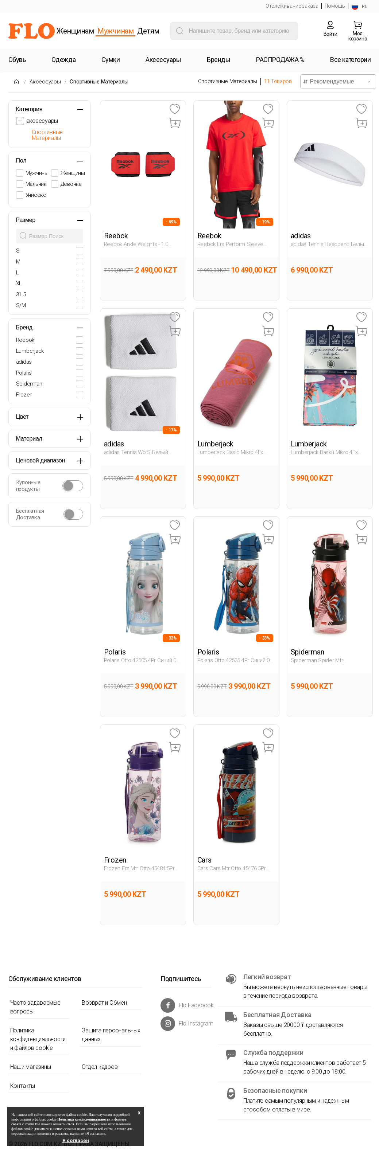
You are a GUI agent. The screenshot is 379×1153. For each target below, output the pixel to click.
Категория (29, 109)
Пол (21, 160)
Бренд (24, 327)
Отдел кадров (99, 1066)
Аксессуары (45, 81)
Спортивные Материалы (99, 81)
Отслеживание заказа (292, 6)
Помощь (335, 6)
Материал (29, 438)
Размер (26, 220)
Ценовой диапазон (40, 460)
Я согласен (75, 1140)
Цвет (22, 417)
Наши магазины (30, 1066)
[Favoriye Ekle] (174, 109)
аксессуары (42, 120)
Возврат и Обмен (104, 1002)
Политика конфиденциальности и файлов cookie (38, 1039)
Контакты (22, 1085)
